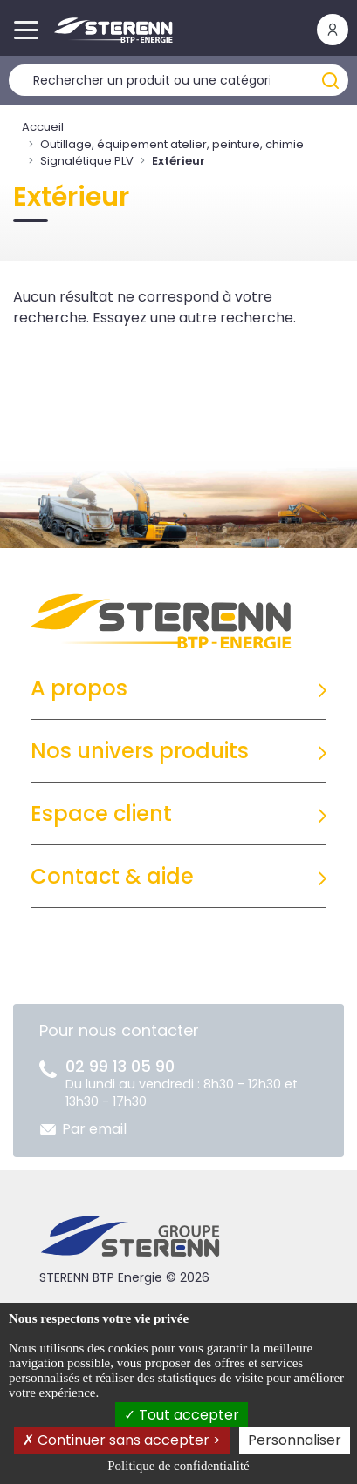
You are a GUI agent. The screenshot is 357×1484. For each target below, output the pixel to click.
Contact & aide (112, 876)
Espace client (101, 813)
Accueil (43, 127)
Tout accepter (181, 1415)
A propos (79, 688)
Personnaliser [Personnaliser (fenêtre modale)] (294, 1440)
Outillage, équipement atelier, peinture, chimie (172, 144)
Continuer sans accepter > (122, 1440)
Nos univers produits (140, 750)
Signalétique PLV (87, 160)
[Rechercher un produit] (178, 80)
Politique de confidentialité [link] (178, 1466)
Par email (94, 1129)
